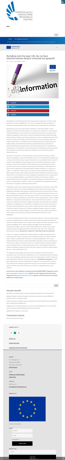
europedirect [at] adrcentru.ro (18, 375)
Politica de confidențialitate (17, 363)
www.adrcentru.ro (24, 263)
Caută (56, 273)
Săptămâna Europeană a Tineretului (17, 299)
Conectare (22, 431)
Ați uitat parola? (15, 427)
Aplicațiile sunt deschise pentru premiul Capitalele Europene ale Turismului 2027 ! (30, 281)
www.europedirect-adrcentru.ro (17, 261)
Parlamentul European (15, 455)
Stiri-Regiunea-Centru (21, 39)
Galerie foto (12, 365)
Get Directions (13, 355)
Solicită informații (14, 331)
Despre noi (12, 327)
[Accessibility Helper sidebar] (63, 2)
